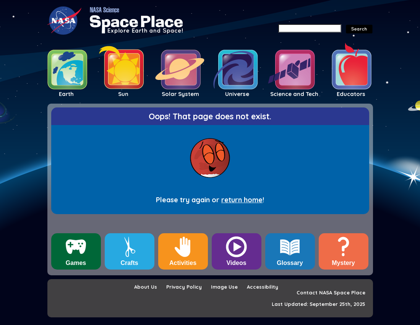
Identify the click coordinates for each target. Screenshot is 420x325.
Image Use (224, 287)
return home (242, 199)
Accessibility (262, 287)
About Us (145, 287)
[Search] (309, 28)
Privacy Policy (184, 287)
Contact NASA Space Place (331, 292)
